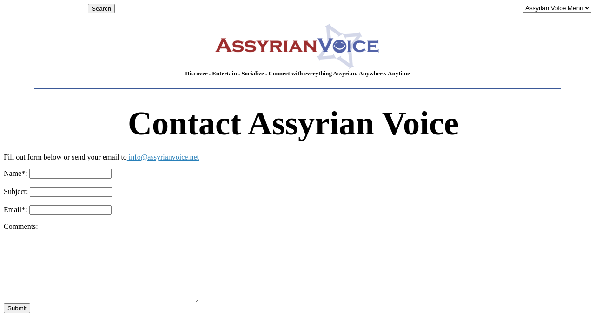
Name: (15, 173)
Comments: (21, 226)
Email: (15, 210)
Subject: (16, 191)
